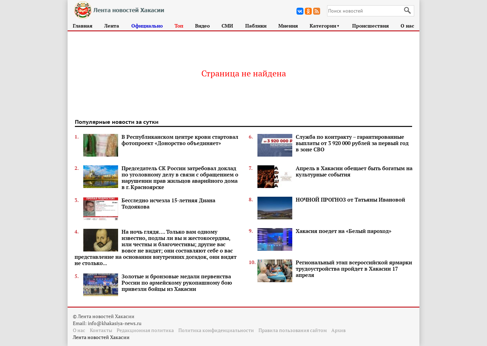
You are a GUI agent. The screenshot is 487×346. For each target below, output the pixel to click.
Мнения (288, 25)
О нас (407, 25)
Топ (179, 25)
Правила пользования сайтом (292, 330)
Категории (325, 25)
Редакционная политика (145, 330)
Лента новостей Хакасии (101, 337)
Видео (202, 25)
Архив (338, 330)
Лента (111, 25)
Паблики (255, 25)
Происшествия (370, 25)
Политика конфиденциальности (216, 330)
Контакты (101, 330)
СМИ (227, 25)
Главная (82, 25)
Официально (147, 25)
